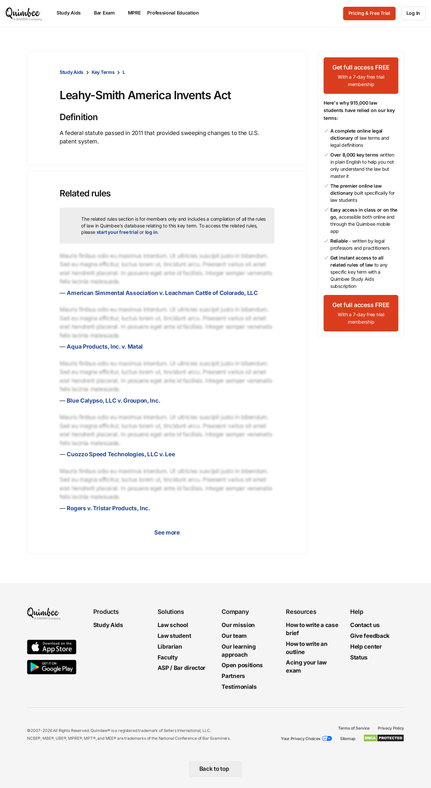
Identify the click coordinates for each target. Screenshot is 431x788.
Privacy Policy (391, 728)
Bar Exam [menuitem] (107, 13)
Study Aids (72, 72)
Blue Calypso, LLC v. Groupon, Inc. (113, 400)
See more (167, 532)
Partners (233, 676)
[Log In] (413, 13)
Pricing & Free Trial (369, 13)
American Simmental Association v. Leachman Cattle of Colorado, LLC (162, 293)
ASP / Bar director (182, 668)
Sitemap (347, 738)
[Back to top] (216, 769)
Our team (234, 635)
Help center (366, 646)
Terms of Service (354, 728)
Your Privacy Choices (301, 738)
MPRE (134, 13)
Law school (173, 625)
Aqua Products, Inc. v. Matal (105, 346)
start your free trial (117, 232)
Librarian (170, 646)
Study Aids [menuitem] (72, 13)
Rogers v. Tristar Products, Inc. (108, 508)
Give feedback (370, 635)
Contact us (365, 625)
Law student (174, 635)
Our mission (238, 625)
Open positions (242, 665)
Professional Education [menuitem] (176, 13)
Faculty (168, 657)
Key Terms (103, 72)
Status (359, 657)
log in (151, 232)
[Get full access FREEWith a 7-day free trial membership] (361, 75)
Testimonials (239, 686)
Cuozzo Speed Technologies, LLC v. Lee (121, 454)
